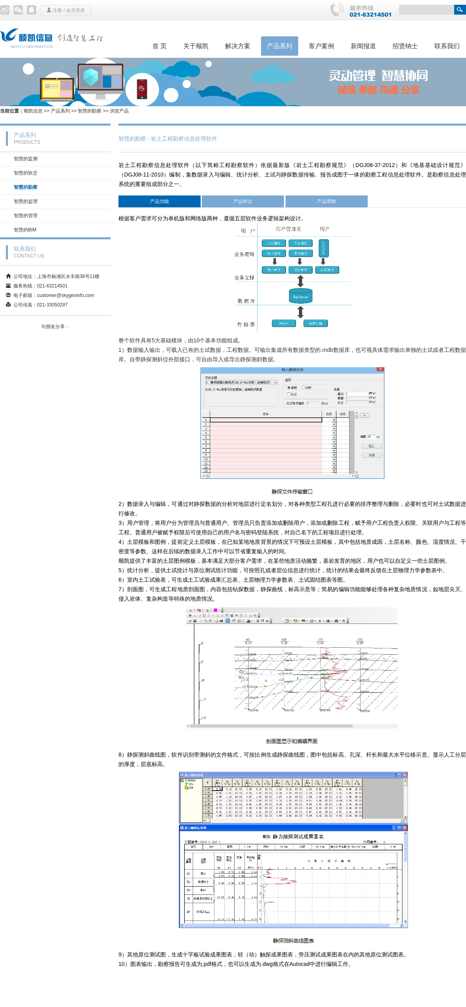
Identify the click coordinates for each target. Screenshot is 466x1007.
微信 (18, 10)
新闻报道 (363, 46)
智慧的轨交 (26, 173)
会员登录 (75, 10)
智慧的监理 (26, 201)
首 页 (159, 46)
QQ (31, 10)
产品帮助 (326, 201)
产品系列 (279, 46)
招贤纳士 (405, 46)
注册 (57, 10)
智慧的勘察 (89, 111)
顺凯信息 (33, 111)
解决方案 (237, 46)
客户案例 (321, 46)
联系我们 (447, 46)
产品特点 (242, 201)
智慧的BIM (25, 230)
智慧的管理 (26, 215)
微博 (4, 10)
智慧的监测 (26, 159)
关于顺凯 (196, 46)
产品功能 (159, 201)
